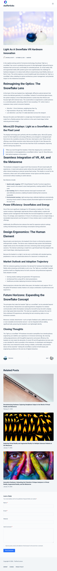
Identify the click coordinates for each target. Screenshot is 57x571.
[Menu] (53, 3)
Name (5, 503)
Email (5, 511)
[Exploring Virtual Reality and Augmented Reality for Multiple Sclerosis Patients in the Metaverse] (28, 427)
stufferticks (8, 5)
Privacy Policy (20, 567)
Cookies (12, 567)
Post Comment (9, 550)
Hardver (28, 57)
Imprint (5, 567)
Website (5, 519)
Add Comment (7, 527)
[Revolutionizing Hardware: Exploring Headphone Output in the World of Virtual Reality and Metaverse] (28, 388)
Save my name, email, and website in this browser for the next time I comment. (24, 545)
